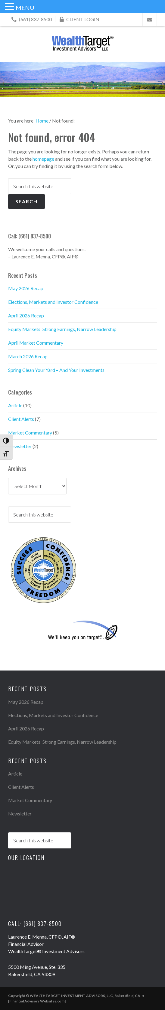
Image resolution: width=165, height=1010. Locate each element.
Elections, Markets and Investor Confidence (53, 302)
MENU (25, 7)
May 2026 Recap (25, 288)
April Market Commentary (35, 343)
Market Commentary (30, 432)
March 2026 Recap (28, 356)
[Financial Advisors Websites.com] (37, 1001)
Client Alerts (21, 419)
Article (15, 405)
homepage (43, 159)
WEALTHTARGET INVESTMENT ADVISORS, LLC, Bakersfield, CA (82, 43)
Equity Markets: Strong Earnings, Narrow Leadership (62, 329)
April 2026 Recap (26, 315)
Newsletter (20, 446)
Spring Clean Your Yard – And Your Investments (56, 370)
